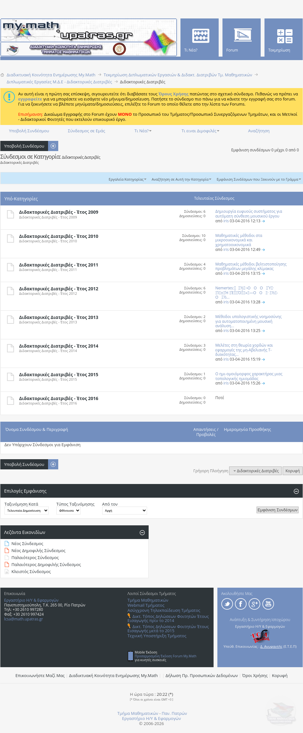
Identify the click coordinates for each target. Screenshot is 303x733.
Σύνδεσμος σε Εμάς (86, 131)
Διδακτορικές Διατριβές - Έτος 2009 (58, 212)
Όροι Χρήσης (255, 675)
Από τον (110, 504)
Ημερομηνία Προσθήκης (247, 429)
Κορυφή (292, 471)
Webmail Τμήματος (146, 605)
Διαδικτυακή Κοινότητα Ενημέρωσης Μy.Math (113, 675)
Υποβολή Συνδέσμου (29, 131)
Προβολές (206, 434)
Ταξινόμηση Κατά (21, 504)
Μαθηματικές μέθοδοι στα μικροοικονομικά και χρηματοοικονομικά (238, 240)
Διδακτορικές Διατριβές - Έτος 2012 (58, 289)
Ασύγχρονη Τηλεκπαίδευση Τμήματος (164, 610)
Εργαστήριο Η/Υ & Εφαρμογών (31, 600)
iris (226, 221)
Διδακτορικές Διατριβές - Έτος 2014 (58, 346)
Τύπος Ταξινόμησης (75, 504)
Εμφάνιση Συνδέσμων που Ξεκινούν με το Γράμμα (257, 179)
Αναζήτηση (259, 131)
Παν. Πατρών (174, 713)
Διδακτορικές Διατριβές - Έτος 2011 (58, 265)
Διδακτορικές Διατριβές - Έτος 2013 (58, 317)
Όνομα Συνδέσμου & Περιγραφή (36, 429)
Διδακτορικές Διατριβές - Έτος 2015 (58, 374)
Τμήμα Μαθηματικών (148, 600)
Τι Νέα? (142, 131)
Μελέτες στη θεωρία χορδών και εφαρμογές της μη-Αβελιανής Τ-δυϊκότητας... (244, 349)
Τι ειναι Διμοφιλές (199, 131)
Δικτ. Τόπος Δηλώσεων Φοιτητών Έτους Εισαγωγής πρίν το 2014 (168, 618)
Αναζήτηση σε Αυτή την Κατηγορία (180, 179)
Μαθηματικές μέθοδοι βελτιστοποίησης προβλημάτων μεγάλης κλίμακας (251, 266)
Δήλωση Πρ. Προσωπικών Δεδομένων (202, 675)
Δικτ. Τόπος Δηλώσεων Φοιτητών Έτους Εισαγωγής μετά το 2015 (168, 628)
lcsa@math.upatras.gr (23, 619)
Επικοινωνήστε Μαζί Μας (40, 675)
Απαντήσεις (205, 429)
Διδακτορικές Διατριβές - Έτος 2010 (58, 236)
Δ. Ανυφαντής (271, 646)
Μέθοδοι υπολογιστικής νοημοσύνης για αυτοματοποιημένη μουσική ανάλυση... (248, 321)
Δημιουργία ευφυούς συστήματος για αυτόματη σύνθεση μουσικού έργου (248, 214)
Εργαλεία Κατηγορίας (126, 179)
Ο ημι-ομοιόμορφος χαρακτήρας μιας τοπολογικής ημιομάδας (249, 376)
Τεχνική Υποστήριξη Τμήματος (157, 636)
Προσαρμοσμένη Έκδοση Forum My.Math (166, 656)
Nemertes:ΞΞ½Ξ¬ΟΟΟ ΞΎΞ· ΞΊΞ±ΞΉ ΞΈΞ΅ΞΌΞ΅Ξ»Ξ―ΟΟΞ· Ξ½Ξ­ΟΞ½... (246, 292)
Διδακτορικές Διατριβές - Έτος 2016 (58, 398)
